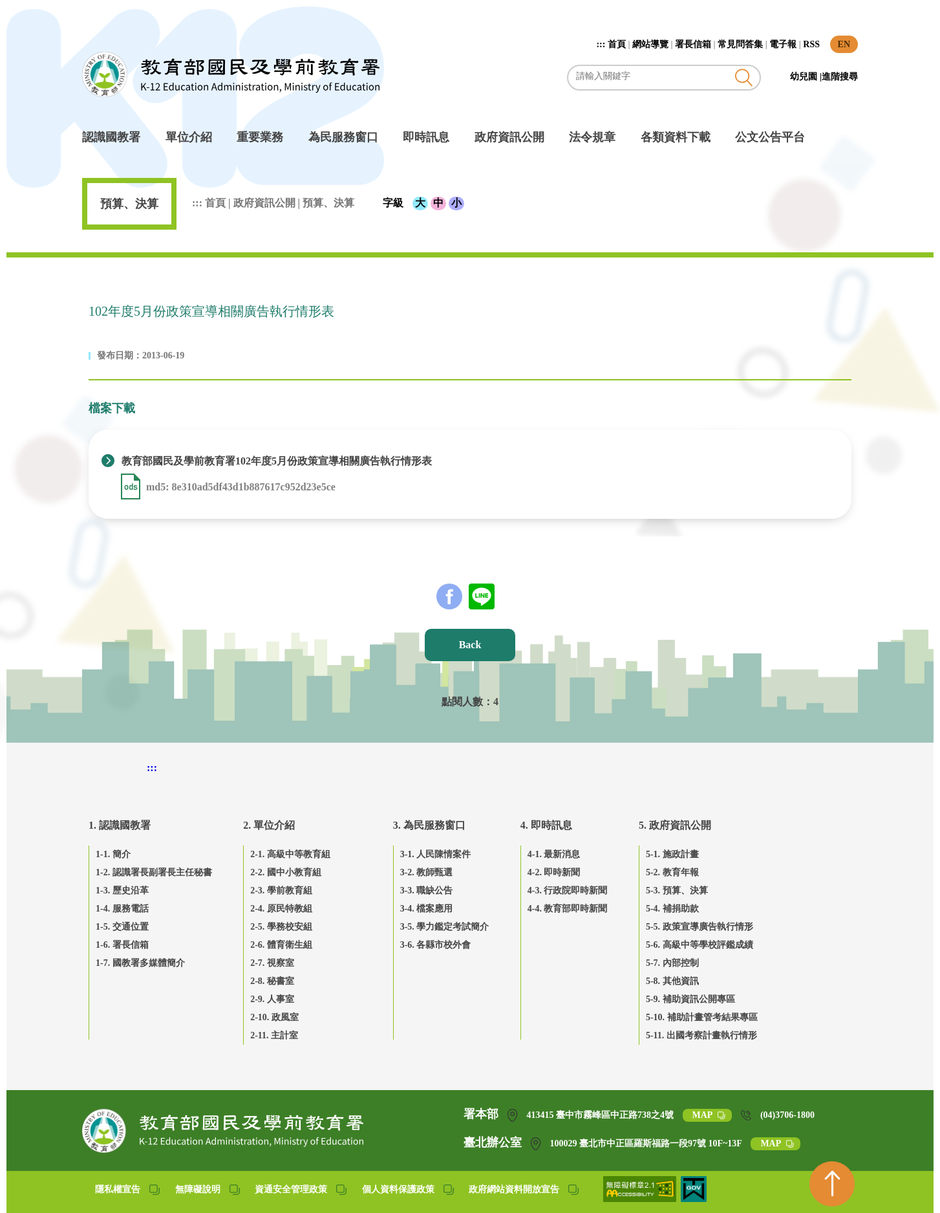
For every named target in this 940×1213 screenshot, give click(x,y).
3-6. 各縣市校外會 (435, 945)
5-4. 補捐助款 (672, 908)
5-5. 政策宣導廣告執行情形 (699, 927)
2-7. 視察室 (272, 963)
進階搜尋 (840, 77)
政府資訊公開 (509, 137)
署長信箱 (693, 44)
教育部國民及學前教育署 (230, 74)
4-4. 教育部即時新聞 (568, 908)
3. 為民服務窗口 (429, 825)
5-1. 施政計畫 (672, 854)
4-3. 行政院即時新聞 (568, 890)
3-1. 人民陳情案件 (435, 854)
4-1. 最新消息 (554, 854)
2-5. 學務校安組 (281, 927)
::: (602, 44)
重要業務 (260, 137)
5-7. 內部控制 (672, 963)
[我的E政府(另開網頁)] (694, 1198)
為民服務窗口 (343, 137)
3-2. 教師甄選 (426, 872)
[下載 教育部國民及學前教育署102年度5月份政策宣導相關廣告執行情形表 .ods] (132, 486)
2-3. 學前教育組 (281, 890)
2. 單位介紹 (269, 825)
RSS (811, 44)
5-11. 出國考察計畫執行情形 (701, 1035)
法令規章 (592, 137)
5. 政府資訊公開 (675, 825)
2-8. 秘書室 (272, 981)
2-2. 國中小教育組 (285, 872)
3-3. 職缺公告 (426, 890)
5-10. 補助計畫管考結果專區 (702, 1017)
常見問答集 (740, 44)
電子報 (782, 44)
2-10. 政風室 (274, 1017)
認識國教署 (111, 137)
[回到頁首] (832, 1184)
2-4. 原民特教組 (281, 908)
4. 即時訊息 (546, 825)
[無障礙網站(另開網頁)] (641, 1198)
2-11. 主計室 (274, 1035)
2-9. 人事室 (272, 999)
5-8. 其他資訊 (672, 981)
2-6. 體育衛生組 (281, 945)
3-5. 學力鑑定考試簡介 (444, 927)
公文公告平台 (770, 137)
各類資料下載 (675, 137)
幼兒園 (805, 77)
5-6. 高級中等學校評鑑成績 (699, 945)
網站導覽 (650, 44)
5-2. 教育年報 (672, 872)
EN (844, 44)
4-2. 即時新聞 (554, 872)
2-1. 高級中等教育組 (290, 854)
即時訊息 (426, 137)
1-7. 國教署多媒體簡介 (140, 963)
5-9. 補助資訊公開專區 (690, 999)
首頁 (617, 44)
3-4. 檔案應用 (426, 908)
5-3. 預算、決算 (677, 890)
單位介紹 (189, 137)
